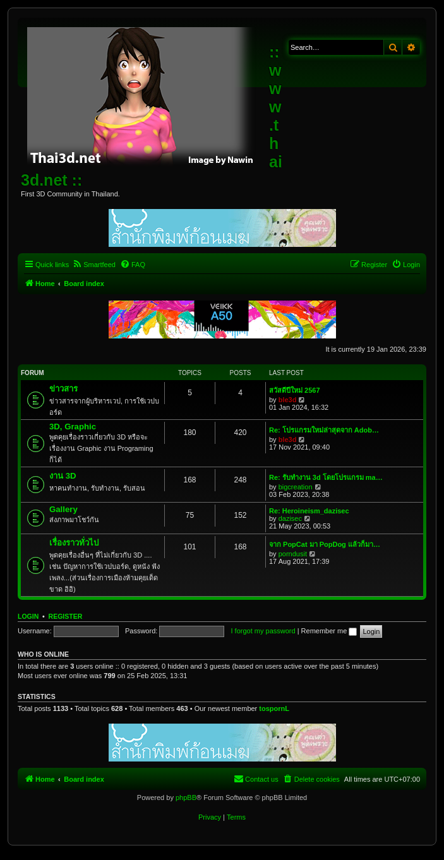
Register (66, 616)
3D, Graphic (72, 426)
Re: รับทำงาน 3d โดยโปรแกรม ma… (326, 477)
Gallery (63, 509)
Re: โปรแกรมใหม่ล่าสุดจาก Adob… (324, 430)
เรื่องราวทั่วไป (74, 542)
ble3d (288, 399)
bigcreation (296, 487)
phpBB (186, 797)
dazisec (290, 518)
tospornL (274, 708)
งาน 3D (62, 476)
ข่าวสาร (63, 388)
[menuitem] (94, 264)
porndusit (293, 554)
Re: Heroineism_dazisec (309, 511)
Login (28, 616)
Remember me (329, 631)
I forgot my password (263, 631)
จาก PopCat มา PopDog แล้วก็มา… (324, 544)
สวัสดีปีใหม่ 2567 (294, 390)
